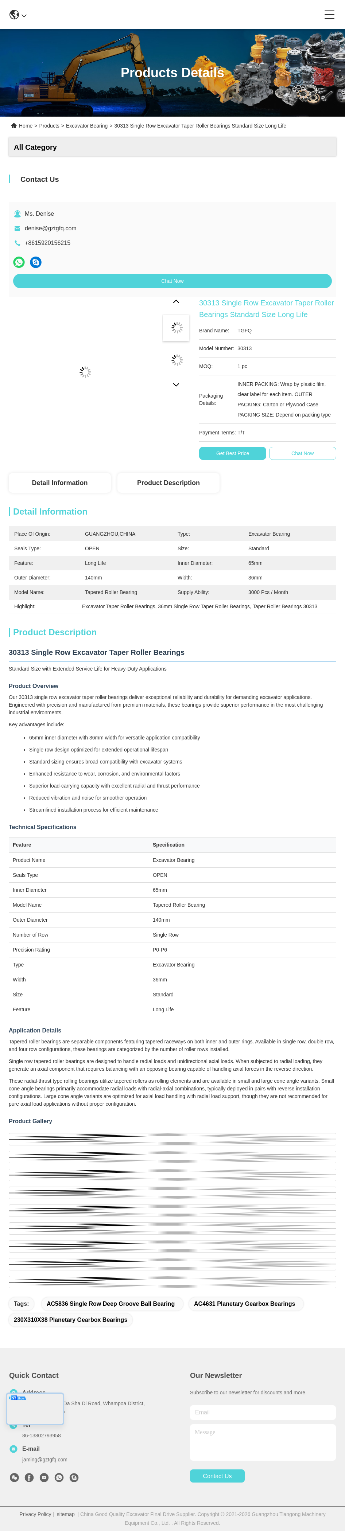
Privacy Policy (35, 1514)
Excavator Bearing (87, 126)
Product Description (168, 483)
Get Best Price (232, 453)
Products (49, 126)
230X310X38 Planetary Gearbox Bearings (70, 1320)
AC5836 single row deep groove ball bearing (111, 1304)
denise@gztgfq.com (51, 228)
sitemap (66, 1514)
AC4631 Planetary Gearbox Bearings (244, 1304)
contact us (217, 1476)
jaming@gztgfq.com (44, 1459)
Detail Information (60, 483)
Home (25, 126)
